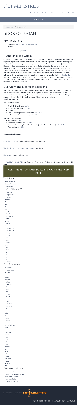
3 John (6, 257)
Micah (6, 351)
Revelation (8, 262)
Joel (6, 342)
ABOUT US (71, 401)
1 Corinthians (9, 214)
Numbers (7, 282)
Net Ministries (21, 6)
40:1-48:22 (22, 120)
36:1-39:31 (35, 115)
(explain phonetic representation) (27, 44)
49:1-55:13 (29, 123)
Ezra (6, 308)
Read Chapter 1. (9, 141)
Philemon (7, 240)
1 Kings (7, 299)
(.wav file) (23, 51)
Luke (6, 204)
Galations (7, 219)
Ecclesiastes (8, 323)
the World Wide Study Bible (13, 162)
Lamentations (8, 332)
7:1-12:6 (27, 108)
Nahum (7, 354)
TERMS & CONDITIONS (41, 401)
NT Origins (8, 197)
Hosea (6, 339)
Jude (6, 259)
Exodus (7, 277)
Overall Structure (10, 181)
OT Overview (8, 268)
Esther (6, 313)
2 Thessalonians (9, 230)
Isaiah (6, 327)
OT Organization (9, 270)
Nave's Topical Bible (10, 379)
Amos (6, 344)
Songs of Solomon (10, 325)
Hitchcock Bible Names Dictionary (14, 374)
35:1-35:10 (38, 113)
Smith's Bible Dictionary (11, 381)
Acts (6, 209)
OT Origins (8, 272)
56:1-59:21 (60, 125)
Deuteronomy (8, 284)
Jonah (6, 349)
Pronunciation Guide (10, 372)
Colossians (8, 226)
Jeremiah (7, 330)
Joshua (7, 287)
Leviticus (7, 280)
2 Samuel (7, 296)
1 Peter (7, 247)
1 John (6, 252)
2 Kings (7, 301)
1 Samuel (7, 294)
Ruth (6, 291)
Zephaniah (8, 358)
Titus (6, 238)
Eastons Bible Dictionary (12, 376)
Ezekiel (7, 335)
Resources (9, 27)
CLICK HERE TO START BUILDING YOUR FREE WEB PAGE (38, 171)
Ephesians (7, 221)
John (6, 207)
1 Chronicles (8, 303)
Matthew (7, 199)
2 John (6, 254)
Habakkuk (8, 356)
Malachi (7, 366)
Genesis (7, 275)
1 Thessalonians (9, 228)
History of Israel (9, 186)
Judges (6, 289)
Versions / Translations (11, 184)
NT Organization (9, 195)
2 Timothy (7, 235)
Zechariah (7, 363)
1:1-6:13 (27, 106)
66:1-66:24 (21, 127)
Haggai (7, 361)
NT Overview (8, 192)
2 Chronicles (8, 306)
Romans (7, 211)
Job (5, 315)
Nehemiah (7, 311)
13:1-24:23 (20, 110)
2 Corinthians (9, 216)
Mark (6, 202)
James (6, 245)
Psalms (7, 318)
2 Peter (7, 250)
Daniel (6, 337)
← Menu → (38, 19)
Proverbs (7, 320)
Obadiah (7, 346)
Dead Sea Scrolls (63, 75)
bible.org (6, 155)
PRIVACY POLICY (58, 401)
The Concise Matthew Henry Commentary (18, 148)
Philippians (8, 223)
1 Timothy (7, 233)
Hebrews (7, 242)
